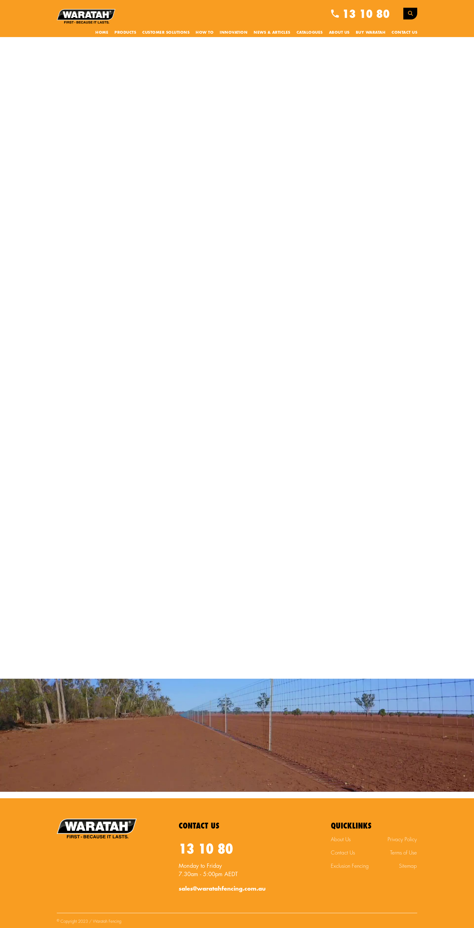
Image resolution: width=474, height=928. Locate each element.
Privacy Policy (402, 839)
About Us (339, 32)
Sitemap (408, 866)
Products (125, 32)
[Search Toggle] (410, 13)
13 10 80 (360, 14)
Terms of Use (403, 852)
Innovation (233, 32)
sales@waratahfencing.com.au (222, 889)
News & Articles (272, 32)
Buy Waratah (371, 32)
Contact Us (404, 32)
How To (205, 32)
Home (101, 32)
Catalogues (310, 32)
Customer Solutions (165, 32)
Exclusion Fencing (350, 866)
